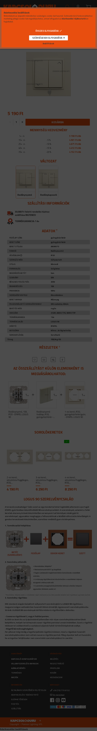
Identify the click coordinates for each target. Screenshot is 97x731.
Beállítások (48, 43)
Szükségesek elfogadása (47, 37)
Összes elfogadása (47, 31)
